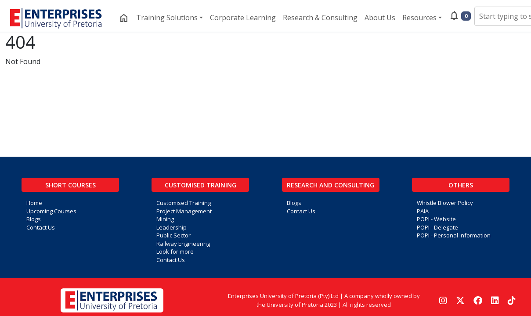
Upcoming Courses (51, 211)
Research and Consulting (330, 185)
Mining (165, 219)
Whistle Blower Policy (445, 203)
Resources (419, 17)
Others (460, 185)
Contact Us (40, 227)
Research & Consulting (320, 17)
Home (34, 203)
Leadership (171, 227)
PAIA (423, 211)
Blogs (33, 219)
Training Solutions (167, 17)
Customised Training (200, 185)
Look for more (175, 251)
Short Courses (70, 185)
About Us (380, 17)
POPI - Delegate (437, 227)
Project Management (184, 211)
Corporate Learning (243, 17)
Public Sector (173, 235)
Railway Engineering (183, 244)
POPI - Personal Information (454, 235)
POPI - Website (436, 219)
